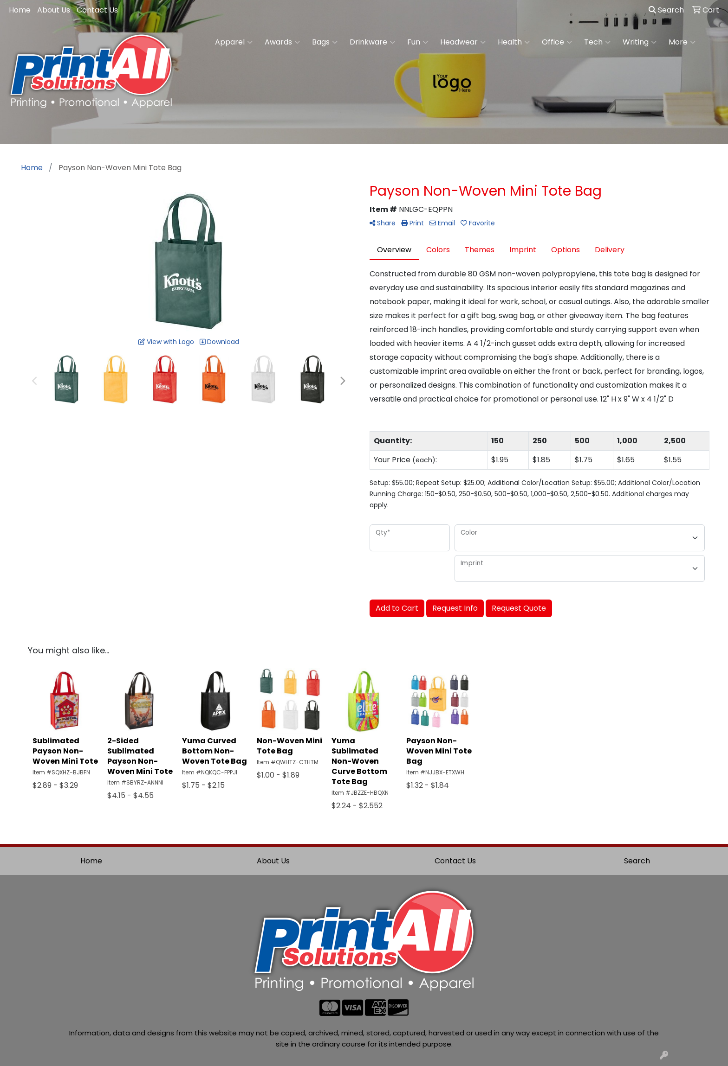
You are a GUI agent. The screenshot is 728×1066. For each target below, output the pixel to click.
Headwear (463, 42)
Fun (417, 42)
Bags (325, 42)
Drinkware (372, 42)
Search (666, 10)
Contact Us (97, 10)
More (682, 42)
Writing (639, 42)
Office (557, 42)
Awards (282, 42)
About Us (53, 10)
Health (514, 42)
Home (20, 10)
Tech (597, 42)
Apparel (234, 42)
